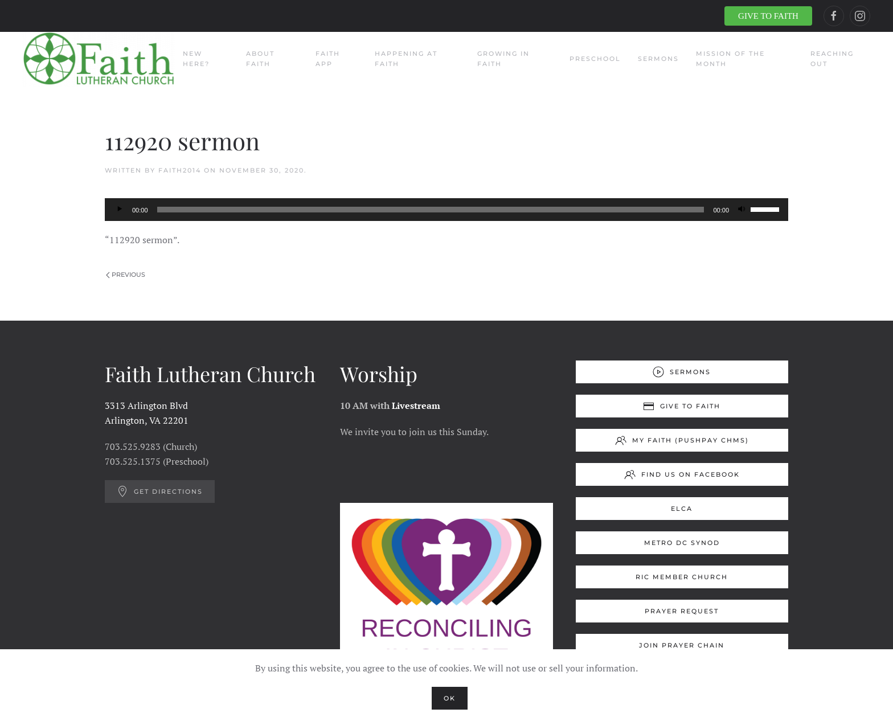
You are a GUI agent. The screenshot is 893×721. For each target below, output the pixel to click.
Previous (125, 274)
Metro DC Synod (682, 543)
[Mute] (741, 209)
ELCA (682, 509)
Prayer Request (682, 611)
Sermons (658, 59)
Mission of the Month (730, 59)
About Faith (260, 59)
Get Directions (160, 491)
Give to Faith (681, 406)
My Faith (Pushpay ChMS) (682, 440)
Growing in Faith (503, 59)
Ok (450, 698)
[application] (446, 209)
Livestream (416, 405)
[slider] (430, 209)
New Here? (196, 59)
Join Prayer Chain (681, 645)
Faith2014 (179, 170)
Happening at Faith (406, 59)
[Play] (119, 209)
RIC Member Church (682, 577)
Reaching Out (832, 59)
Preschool (595, 59)
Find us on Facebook (682, 474)
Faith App (328, 59)
